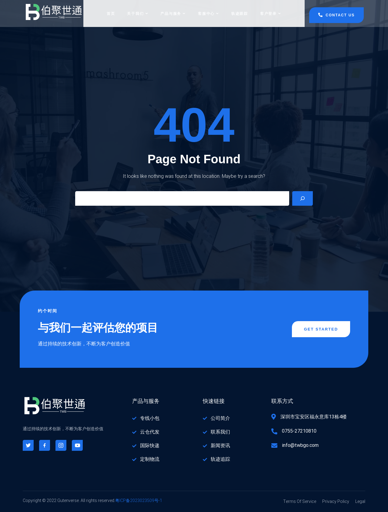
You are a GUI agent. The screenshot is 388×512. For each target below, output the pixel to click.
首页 (111, 14)
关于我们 (137, 14)
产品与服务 (173, 14)
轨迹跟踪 (239, 14)
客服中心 (208, 14)
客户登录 (270, 14)
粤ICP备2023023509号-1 (138, 501)
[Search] (302, 198)
